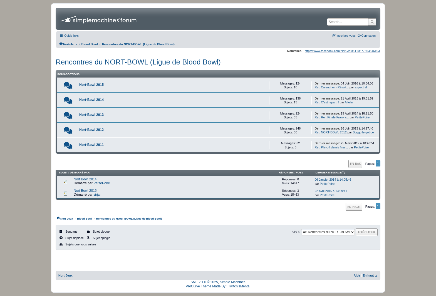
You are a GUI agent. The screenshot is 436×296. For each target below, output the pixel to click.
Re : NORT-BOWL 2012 (330, 132)
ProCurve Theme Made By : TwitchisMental (218, 286)
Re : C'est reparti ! (326, 102)
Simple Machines (232, 282)
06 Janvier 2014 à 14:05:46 (332, 179)
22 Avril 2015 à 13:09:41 (330, 191)
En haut (354, 207)
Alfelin (349, 102)
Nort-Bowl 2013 (91, 115)
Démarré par (80, 172)
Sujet (63, 172)
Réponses (286, 172)
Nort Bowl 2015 (85, 191)
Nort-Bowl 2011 (91, 145)
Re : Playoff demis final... (331, 147)
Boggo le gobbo (363, 132)
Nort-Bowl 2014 (91, 100)
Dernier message (331, 172)
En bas (355, 163)
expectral (361, 87)
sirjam (97, 194)
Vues (299, 172)
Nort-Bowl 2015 (91, 85)
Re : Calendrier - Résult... (331, 87)
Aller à (295, 231)
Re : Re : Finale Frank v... (331, 117)
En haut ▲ (370, 275)
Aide (357, 275)
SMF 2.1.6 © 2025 (204, 282)
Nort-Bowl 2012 (91, 130)
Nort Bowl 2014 (85, 179)
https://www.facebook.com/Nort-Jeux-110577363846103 (342, 51)
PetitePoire (362, 117)
